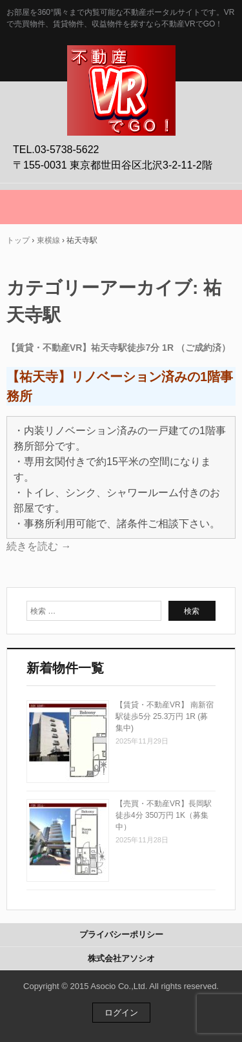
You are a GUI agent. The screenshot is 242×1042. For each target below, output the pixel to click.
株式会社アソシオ (121, 958)
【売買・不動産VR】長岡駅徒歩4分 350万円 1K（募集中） (164, 815)
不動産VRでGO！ (121, 58)
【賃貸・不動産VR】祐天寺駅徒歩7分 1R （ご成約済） (118, 347)
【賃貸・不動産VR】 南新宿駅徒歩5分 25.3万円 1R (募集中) (165, 716)
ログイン (121, 1012)
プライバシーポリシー (121, 934)
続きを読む (38, 546)
